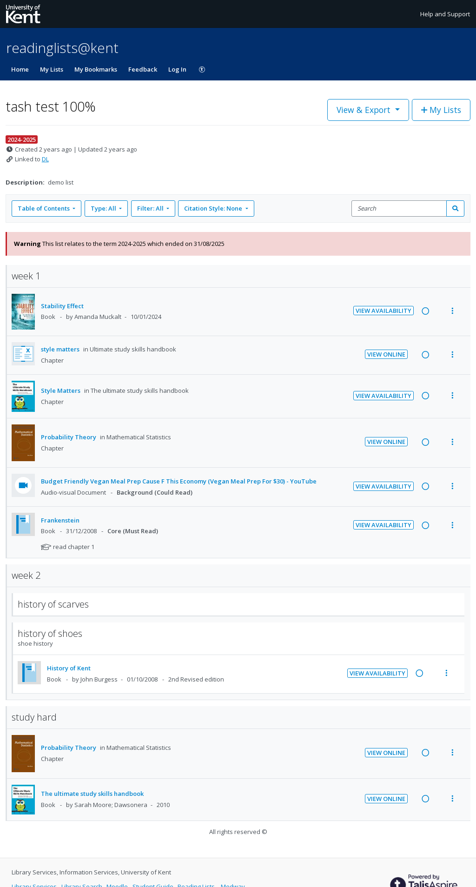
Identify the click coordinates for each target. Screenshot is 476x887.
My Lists (51, 69)
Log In (177, 69)
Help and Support (445, 14)
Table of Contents (44, 208)
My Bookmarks (95, 69)
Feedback (142, 69)
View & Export (365, 109)
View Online (386, 354)
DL (45, 159)
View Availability (383, 310)
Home (20, 69)
